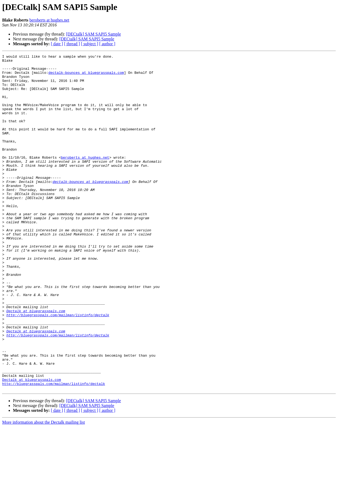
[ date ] (57, 43)
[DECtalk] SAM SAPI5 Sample (93, 34)
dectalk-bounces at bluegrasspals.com (86, 76)
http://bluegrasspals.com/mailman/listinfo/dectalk (57, 367)
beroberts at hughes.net (49, 20)
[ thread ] (72, 43)
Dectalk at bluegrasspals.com (35, 362)
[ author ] (107, 43)
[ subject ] (89, 43)
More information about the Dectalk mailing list (43, 489)
